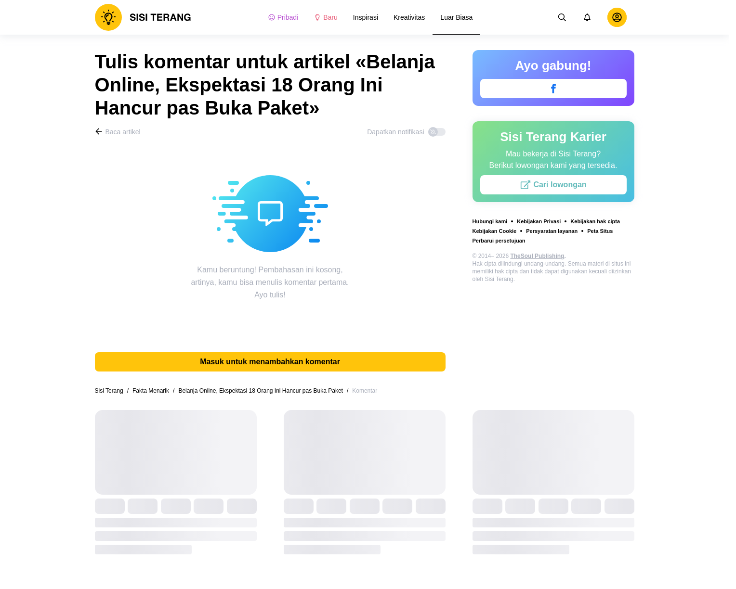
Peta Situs (600, 231)
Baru (326, 17)
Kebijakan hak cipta (595, 221)
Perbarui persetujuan (499, 240)
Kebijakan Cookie (495, 231)
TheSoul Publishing (537, 256)
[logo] (143, 17)
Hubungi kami (490, 221)
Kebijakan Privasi (539, 221)
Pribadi (283, 17)
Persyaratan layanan (552, 231)
